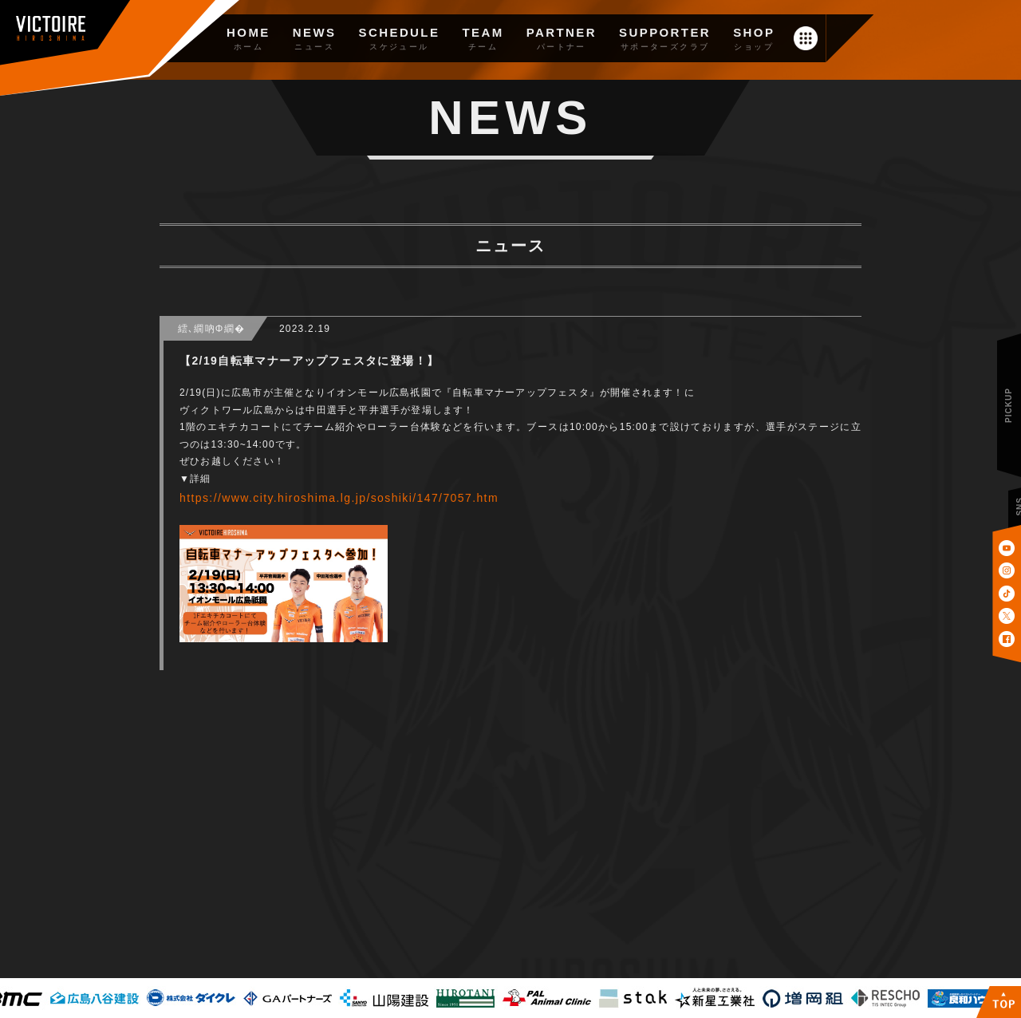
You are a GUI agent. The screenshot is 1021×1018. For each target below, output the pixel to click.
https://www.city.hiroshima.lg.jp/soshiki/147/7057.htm (339, 497)
